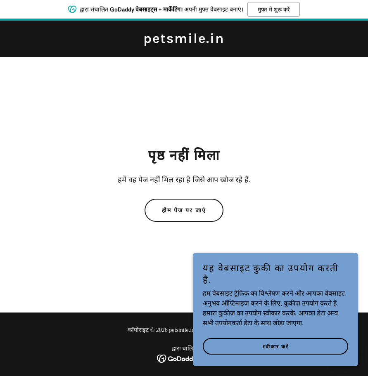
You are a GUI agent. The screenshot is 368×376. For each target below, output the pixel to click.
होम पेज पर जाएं (184, 210)
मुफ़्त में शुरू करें (273, 8)
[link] (184, 40)
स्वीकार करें (276, 364)
